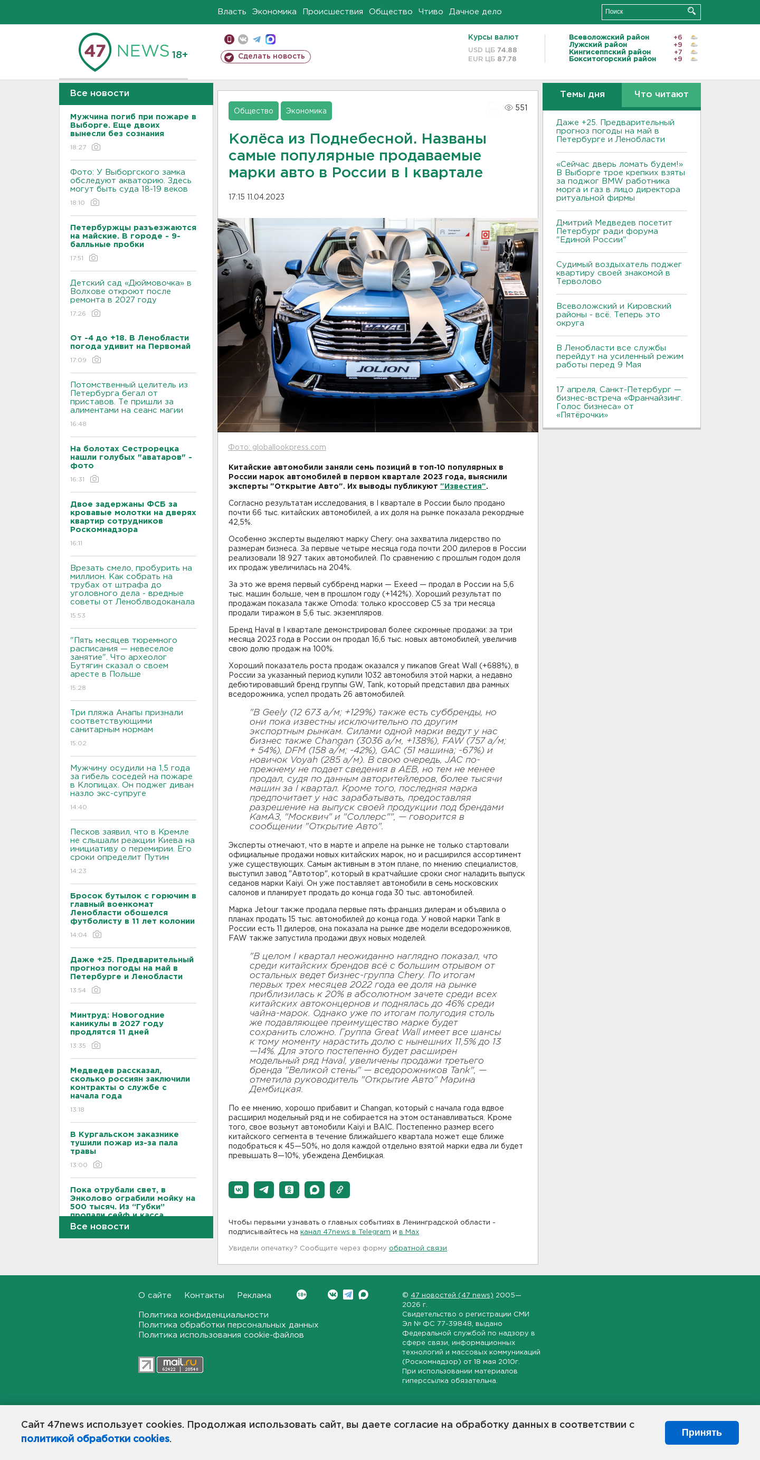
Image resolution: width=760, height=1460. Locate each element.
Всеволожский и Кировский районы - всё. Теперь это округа (613, 315)
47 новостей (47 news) (452, 1295)
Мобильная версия (229, 39)
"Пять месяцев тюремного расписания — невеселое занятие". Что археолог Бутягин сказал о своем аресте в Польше (133, 665)
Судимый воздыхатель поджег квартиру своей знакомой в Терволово (619, 273)
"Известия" (463, 486)
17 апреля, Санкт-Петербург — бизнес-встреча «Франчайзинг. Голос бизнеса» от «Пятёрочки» (619, 402)
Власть (231, 11)
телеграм (257, 39)
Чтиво (431, 11)
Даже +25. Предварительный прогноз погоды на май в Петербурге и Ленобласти (615, 131)
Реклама (254, 1295)
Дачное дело (475, 11)
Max (363, 1295)
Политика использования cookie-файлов (221, 1335)
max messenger (270, 39)
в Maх (409, 1232)
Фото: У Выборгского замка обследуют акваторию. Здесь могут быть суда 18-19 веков (133, 188)
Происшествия (332, 11)
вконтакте (243, 39)
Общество (391, 11)
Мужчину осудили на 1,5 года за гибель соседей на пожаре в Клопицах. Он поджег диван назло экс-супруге (133, 788)
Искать (692, 11)
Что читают (661, 95)
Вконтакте (302, 1295)
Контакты (204, 1295)
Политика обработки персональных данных (228, 1325)
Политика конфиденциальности (203, 1315)
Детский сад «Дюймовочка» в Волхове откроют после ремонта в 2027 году (133, 299)
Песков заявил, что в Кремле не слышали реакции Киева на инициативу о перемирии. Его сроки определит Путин (133, 852)
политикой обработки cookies (95, 1439)
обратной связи (418, 1249)
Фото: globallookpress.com (277, 447)
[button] (239, 1189)
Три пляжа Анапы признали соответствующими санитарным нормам (133, 728)
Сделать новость (271, 56)
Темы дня (582, 95)
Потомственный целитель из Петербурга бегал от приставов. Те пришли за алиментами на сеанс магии (133, 405)
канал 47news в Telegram (345, 1232)
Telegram (348, 1295)
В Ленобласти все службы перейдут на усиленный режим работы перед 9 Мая (619, 356)
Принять (702, 1432)
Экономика (274, 11)
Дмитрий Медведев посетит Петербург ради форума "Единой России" (614, 231)
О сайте (155, 1295)
